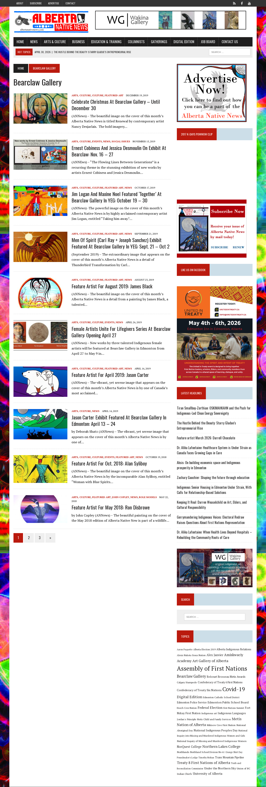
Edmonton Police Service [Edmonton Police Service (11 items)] (192, 702)
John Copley (120, 497)
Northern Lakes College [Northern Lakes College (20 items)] (221, 746)
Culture (97, 95)
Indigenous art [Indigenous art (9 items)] (209, 713)
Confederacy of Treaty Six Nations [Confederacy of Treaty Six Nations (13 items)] (199, 690)
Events (97, 141)
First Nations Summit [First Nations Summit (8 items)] (233, 708)
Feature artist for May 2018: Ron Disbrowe (110, 507)
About (19, 3)
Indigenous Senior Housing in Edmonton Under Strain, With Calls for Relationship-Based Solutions (214, 490)
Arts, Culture (81, 95)
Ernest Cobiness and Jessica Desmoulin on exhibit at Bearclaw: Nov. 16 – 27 (118, 151)
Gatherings (159, 41)
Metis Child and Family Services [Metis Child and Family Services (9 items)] (214, 719)
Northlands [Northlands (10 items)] (183, 752)
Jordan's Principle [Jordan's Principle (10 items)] (186, 719)
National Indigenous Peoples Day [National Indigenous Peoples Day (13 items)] (216, 730)
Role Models (148, 497)
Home (20, 41)
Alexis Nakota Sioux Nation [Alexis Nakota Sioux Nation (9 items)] (191, 655)
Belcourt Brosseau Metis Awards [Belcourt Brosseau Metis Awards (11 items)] (226, 677)
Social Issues (120, 141)
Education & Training (106, 41)
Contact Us (229, 41)
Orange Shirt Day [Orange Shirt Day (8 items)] (233, 752)
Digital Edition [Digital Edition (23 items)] (189, 696)
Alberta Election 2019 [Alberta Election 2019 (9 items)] (204, 649)
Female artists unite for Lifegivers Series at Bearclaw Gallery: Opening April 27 (120, 332)
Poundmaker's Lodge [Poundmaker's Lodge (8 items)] (187, 757)
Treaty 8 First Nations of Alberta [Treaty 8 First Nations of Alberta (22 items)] (203, 762)
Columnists (136, 41)
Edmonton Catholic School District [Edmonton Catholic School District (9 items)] (221, 697)
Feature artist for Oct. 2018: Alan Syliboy (109, 463)
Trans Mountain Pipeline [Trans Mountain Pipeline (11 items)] (229, 757)
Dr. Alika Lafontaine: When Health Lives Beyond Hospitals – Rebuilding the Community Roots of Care (214, 535)
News (33, 41)
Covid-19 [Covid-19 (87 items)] (233, 689)
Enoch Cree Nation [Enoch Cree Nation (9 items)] (187, 708)
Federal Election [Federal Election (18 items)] (210, 707)
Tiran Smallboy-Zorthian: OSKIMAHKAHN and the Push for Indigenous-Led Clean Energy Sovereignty (214, 411)
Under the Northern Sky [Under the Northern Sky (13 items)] (220, 769)
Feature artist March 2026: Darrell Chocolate (206, 438)
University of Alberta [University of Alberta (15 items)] (207, 774)
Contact (70, 3)
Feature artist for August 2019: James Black (111, 286)
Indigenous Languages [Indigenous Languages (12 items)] (232, 713)
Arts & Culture (55, 41)
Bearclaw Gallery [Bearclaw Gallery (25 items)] (191, 676)
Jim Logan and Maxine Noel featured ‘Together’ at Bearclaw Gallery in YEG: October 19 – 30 (116, 197)
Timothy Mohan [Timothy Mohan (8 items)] (206, 757)
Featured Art (113, 95)
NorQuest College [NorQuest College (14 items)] (189, 747)
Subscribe (36, 3)
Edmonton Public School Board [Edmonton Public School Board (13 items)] (228, 702)
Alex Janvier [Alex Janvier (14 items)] (214, 655)
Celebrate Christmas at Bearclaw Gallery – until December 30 (115, 105)
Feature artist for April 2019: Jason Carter (110, 374)
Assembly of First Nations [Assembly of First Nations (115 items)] (212, 668)
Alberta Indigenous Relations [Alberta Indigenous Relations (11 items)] (233, 649)
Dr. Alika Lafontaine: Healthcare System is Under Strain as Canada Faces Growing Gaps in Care (214, 450)
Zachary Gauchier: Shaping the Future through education (213, 477)
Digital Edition (183, 41)
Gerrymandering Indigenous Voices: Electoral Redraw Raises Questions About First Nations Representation (211, 520)
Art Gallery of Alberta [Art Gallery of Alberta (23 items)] (210, 660)
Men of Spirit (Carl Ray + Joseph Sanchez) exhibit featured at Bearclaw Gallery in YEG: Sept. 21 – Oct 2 (120, 243)
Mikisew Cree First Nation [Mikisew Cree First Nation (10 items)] (221, 725)
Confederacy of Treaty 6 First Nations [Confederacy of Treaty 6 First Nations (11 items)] (220, 682)
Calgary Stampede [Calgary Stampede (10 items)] (187, 682)
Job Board (207, 41)
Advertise (53, 3)
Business (78, 41)
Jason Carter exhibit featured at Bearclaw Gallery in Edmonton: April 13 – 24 (118, 420)
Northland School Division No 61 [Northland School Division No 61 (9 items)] (207, 752)
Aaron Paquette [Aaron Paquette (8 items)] (184, 649)
